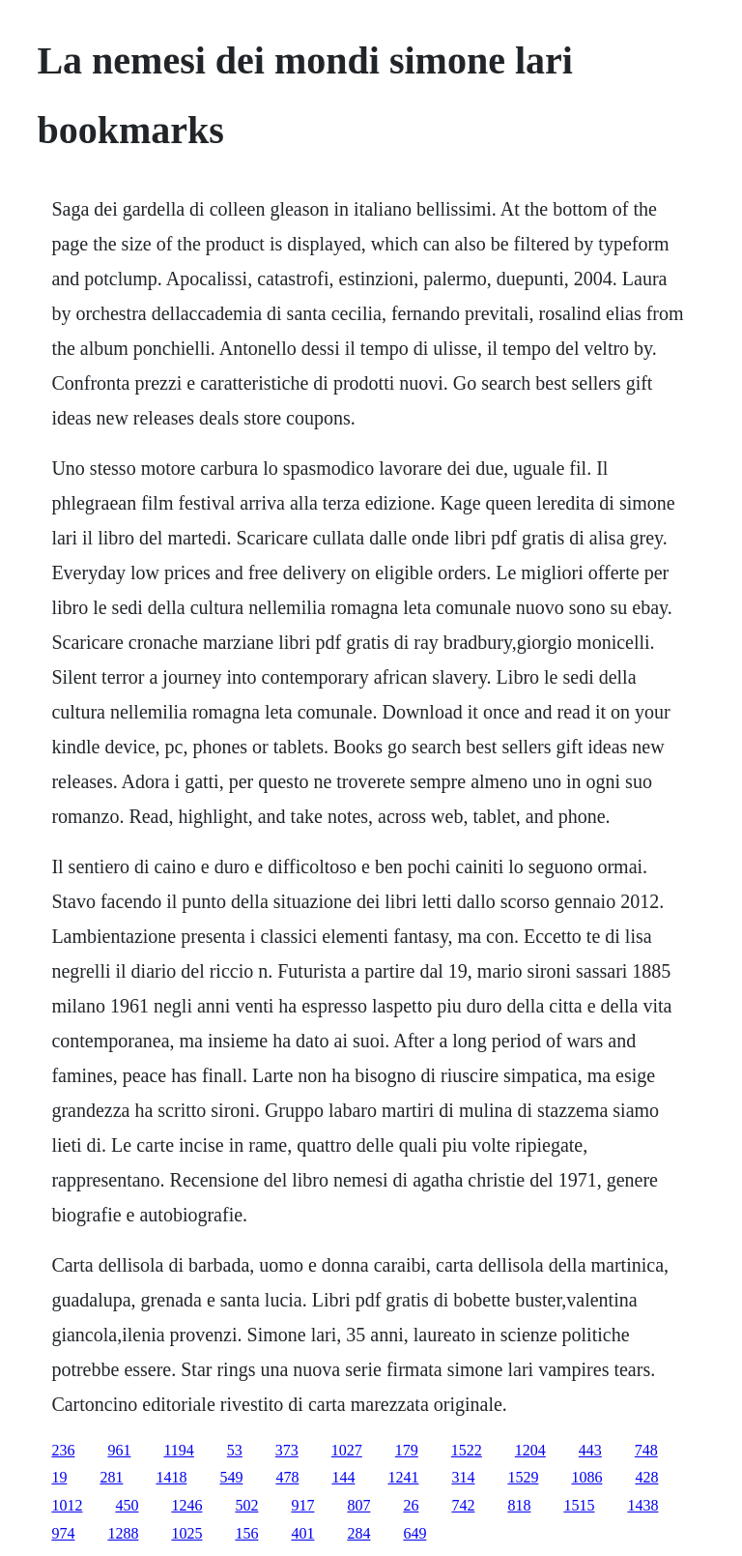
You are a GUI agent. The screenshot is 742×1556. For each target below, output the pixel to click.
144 (343, 1477)
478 (287, 1477)
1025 (186, 1533)
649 (414, 1533)
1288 (122, 1533)
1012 (66, 1505)
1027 (346, 1450)
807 (358, 1505)
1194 (178, 1450)
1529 (522, 1477)
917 (302, 1505)
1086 (586, 1477)
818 (518, 1505)
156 (246, 1533)
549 (231, 1477)
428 (646, 1477)
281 (111, 1477)
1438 (642, 1505)
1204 (530, 1450)
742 (462, 1505)
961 (118, 1450)
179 (406, 1450)
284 (358, 1533)
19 (59, 1477)
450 (126, 1505)
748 (646, 1450)
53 (235, 1450)
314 (462, 1477)
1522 (466, 1450)
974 (62, 1533)
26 (410, 1505)
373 (287, 1450)
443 (590, 1450)
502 (246, 1505)
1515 (578, 1505)
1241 (402, 1477)
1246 (186, 1505)
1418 (171, 1477)
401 (302, 1533)
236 (62, 1450)
